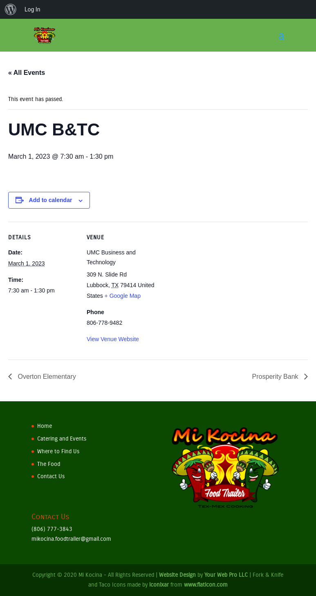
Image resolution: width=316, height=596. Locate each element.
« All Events (26, 72)
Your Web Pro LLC (226, 574)
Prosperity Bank (276, 376)
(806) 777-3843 (51, 529)
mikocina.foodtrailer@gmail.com (71, 538)
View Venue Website (113, 339)
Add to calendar (50, 200)
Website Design (177, 574)
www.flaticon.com (206, 584)
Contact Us (51, 476)
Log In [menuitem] (32, 9)
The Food (48, 464)
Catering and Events (61, 438)
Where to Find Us (58, 451)
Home (44, 426)
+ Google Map (123, 295)
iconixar (159, 584)
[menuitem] (10, 9)
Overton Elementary (46, 376)
